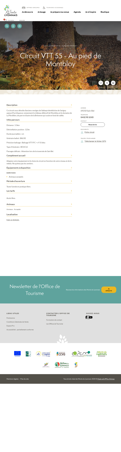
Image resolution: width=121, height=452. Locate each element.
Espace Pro (10, 326)
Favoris (11, 20)
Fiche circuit (87, 132)
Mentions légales (13, 379)
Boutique (105, 12)
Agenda (77, 12)
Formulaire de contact (54, 320)
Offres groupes (33, 7)
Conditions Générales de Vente (17, 322)
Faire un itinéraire (14, 220)
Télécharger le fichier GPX (93, 141)
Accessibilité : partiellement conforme (20, 330)
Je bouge (42, 12)
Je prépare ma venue (60, 12)
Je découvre (27, 12)
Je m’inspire (91, 12)
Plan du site (24, 379)
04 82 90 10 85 (87, 117)
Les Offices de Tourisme (54, 324)
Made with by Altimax (106, 379)
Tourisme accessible (54, 7)
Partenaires (11, 318)
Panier (22, 20)
